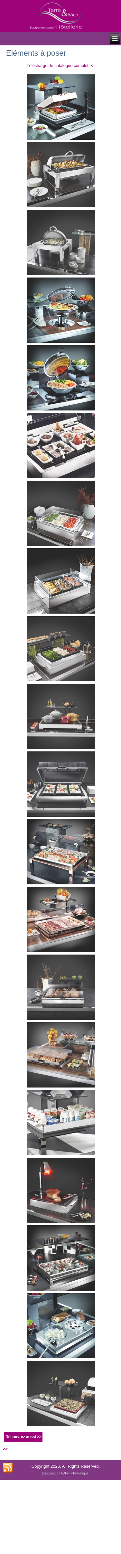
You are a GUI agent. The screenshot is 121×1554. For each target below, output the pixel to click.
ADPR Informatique (74, 1473)
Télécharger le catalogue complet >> (60, 65)
